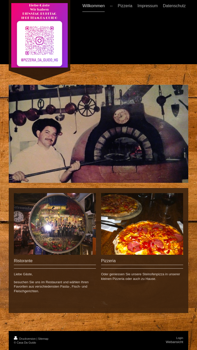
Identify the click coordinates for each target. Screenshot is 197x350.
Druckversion (25, 338)
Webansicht (174, 342)
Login (179, 337)
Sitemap (43, 338)
